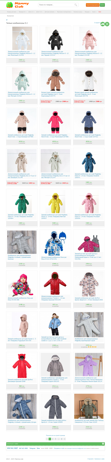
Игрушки (87, 12)
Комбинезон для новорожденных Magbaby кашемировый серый (86, 339)
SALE (99, 12)
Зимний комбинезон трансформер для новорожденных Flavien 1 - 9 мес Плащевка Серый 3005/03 (54, 379)
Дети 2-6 (30, 12)
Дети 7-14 (39, 12)
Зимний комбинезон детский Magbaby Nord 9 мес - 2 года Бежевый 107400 (21, 136)
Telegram (32, 448)
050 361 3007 (12, 448)
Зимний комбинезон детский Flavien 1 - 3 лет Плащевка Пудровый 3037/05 (22, 339)
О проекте (90, 459)
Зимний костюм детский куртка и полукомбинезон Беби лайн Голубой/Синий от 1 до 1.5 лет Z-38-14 (53, 338)
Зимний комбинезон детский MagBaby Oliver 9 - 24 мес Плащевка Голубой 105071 (88, 175)
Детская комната (49, 12)
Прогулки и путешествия (64, 12)
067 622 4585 (23, 448)
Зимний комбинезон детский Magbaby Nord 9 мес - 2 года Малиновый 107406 (54, 136)
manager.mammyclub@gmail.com (76, 448)
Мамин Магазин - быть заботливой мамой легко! (18, 5)
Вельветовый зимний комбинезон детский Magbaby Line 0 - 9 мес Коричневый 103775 (52, 94)
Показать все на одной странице (55, 435)
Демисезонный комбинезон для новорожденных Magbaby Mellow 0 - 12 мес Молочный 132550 (21, 53)
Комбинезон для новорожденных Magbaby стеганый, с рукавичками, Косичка (19, 257)
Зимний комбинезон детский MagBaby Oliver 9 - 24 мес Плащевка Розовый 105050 (88, 216)
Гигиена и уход (78, 12)
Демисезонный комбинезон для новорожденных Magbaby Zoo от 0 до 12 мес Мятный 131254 (55, 175)
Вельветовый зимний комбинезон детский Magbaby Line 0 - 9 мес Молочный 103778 (86, 94)
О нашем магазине (99, 22)
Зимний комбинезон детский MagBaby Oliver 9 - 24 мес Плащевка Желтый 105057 (54, 216)
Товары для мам (11, 12)
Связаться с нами (99, 459)
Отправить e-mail (59, 448)
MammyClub (10, 16)
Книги (94, 12)
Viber (38, 448)
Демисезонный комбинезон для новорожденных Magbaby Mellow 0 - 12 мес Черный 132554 (55, 53)
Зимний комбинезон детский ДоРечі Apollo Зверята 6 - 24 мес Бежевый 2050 (89, 299)
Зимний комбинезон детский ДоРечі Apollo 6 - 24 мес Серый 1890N (53, 421)
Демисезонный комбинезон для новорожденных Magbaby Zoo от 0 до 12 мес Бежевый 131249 (22, 175)
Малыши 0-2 (22, 12)
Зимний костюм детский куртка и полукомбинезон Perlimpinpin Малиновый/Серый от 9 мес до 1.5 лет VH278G (88, 256)
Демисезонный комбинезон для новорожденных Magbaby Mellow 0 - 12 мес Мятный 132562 (21, 94)
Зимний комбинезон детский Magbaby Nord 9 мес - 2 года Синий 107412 (88, 136)
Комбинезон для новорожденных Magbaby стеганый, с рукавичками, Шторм (22, 421)
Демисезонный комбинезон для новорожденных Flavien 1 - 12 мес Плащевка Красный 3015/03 (53, 298)
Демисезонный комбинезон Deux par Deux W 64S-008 (20, 299)
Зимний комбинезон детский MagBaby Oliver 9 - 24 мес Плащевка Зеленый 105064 (21, 216)
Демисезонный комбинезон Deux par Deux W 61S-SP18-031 (53, 258)
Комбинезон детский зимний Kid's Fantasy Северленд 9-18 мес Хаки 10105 (89, 421)
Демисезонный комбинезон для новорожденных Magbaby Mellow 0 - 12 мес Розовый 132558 (88, 53)
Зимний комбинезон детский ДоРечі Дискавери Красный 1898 (20, 380)
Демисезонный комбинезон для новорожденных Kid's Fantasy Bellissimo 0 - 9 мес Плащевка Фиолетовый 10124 (88, 379)
